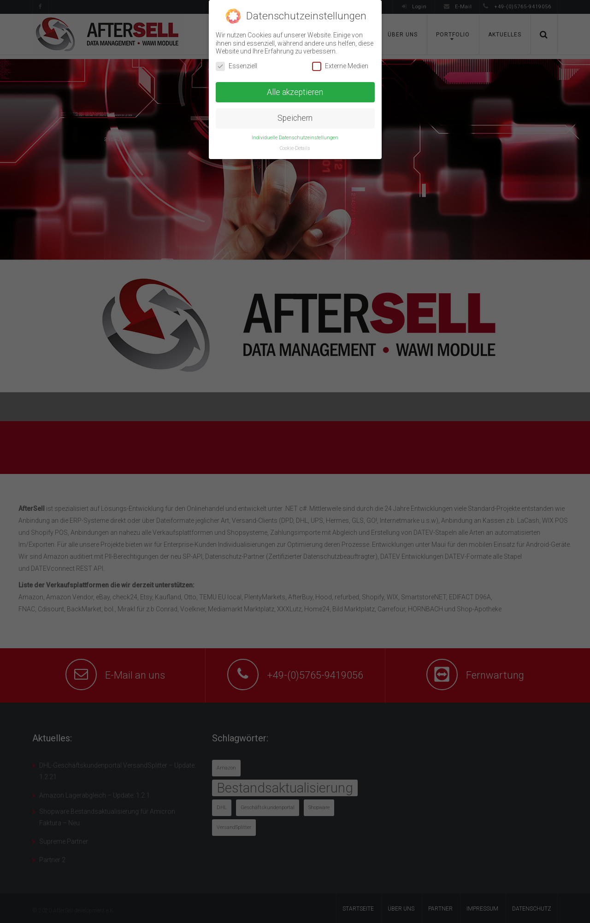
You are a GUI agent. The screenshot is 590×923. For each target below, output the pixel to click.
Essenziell (236, 66)
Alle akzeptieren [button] (295, 92)
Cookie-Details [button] (295, 148)
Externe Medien (340, 66)
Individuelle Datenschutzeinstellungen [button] (295, 138)
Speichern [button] (295, 118)
